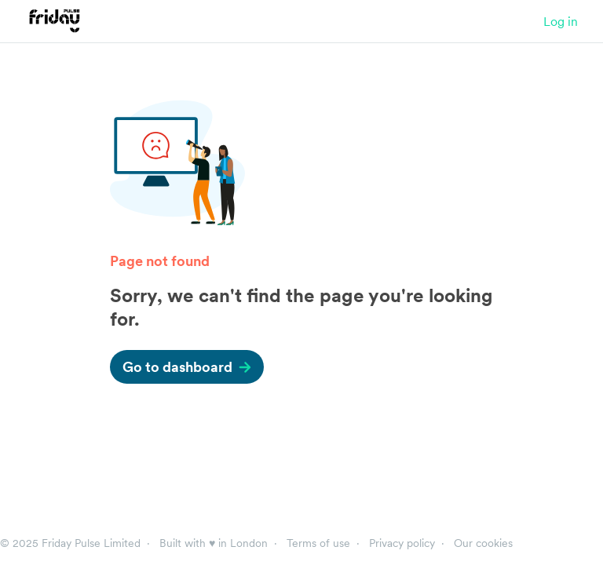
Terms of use (318, 543)
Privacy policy (402, 543)
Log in (560, 21)
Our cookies (483, 543)
